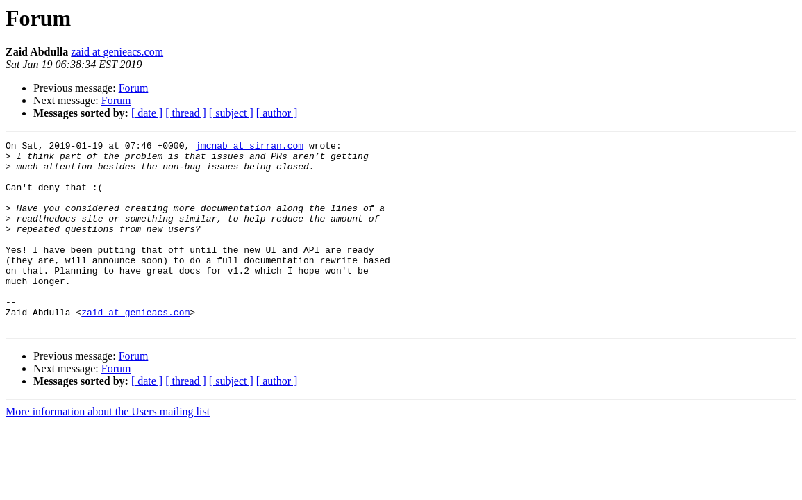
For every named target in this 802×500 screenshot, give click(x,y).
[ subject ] (231, 113)
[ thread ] (185, 113)
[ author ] (277, 113)
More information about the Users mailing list (108, 449)
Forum (134, 88)
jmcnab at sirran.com (249, 147)
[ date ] (146, 113)
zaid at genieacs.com (117, 52)
